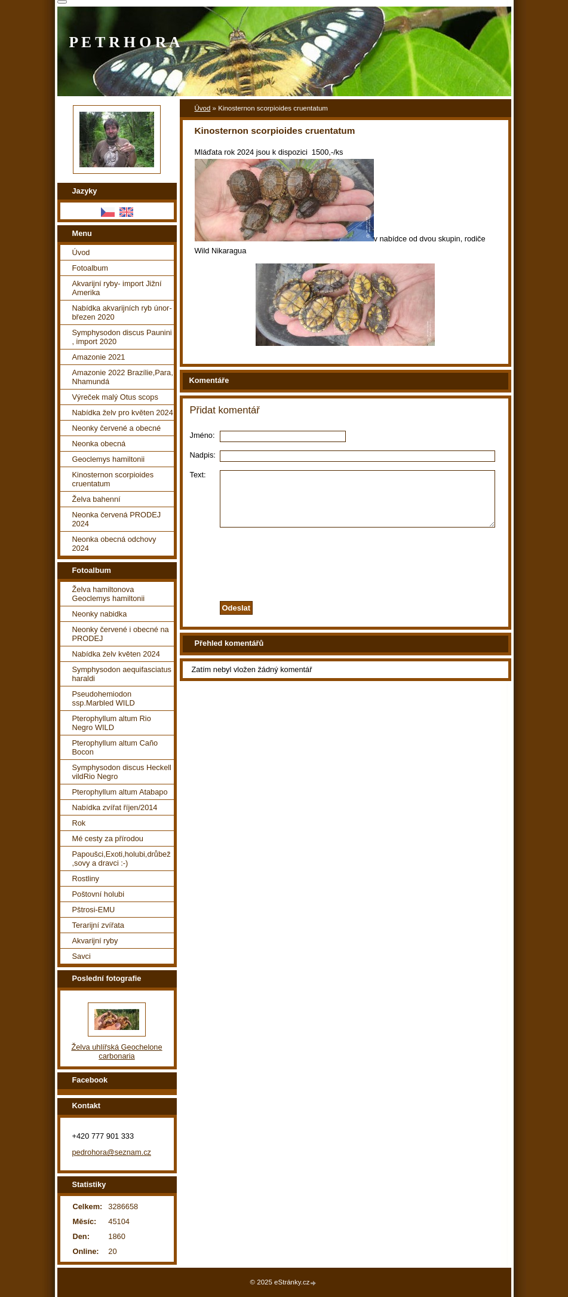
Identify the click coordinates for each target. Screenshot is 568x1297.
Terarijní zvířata (98, 925)
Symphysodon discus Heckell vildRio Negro (121, 772)
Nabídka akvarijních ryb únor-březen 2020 (122, 312)
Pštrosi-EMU (93, 909)
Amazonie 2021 (98, 356)
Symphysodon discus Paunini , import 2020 (122, 337)
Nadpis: (203, 454)
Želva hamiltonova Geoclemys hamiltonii (108, 594)
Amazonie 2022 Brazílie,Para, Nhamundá (122, 377)
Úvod (203, 108)
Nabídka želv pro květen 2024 (122, 412)
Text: (198, 474)
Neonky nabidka (99, 613)
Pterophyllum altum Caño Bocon (115, 747)
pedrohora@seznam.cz (112, 1152)
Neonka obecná (99, 443)
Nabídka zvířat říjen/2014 (115, 807)
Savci (81, 956)
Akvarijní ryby (95, 940)
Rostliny (86, 878)
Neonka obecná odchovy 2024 (114, 544)
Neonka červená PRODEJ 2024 (116, 519)
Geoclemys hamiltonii (108, 459)
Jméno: (202, 435)
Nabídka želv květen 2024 (116, 653)
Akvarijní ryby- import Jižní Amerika (117, 288)
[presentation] (345, 561)
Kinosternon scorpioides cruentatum (113, 479)
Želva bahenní (96, 499)
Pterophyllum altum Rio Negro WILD (111, 723)
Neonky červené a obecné (116, 428)
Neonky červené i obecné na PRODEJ (120, 634)
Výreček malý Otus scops (115, 397)
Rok (79, 822)
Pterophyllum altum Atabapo (120, 791)
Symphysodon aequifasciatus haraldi (121, 674)
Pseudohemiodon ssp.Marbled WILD (103, 698)
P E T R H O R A (124, 42)
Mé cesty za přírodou (108, 838)
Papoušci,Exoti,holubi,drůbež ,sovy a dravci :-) (121, 858)
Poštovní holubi (98, 894)
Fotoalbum (90, 267)
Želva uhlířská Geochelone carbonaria (116, 1051)
